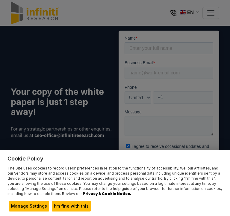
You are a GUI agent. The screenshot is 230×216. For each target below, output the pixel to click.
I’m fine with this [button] (71, 205)
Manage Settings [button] (29, 205)
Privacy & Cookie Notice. (107, 193)
